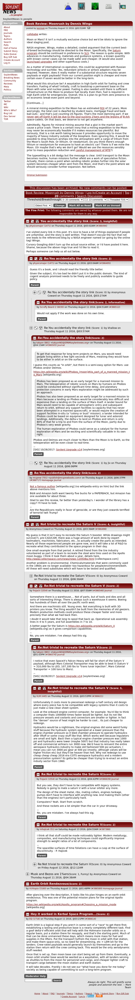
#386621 (97, 696)
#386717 (35, 480)
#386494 (101, 226)
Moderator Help (35, 976)
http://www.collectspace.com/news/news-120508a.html (60, 558)
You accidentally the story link (65, 221)
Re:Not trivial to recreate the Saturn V (61, 575)
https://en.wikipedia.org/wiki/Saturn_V (91, 625)
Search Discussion (89, 196)
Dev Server (9, 116)
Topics (7, 36)
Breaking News (12, 78)
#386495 (105, 263)
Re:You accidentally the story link (70, 258)
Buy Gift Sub (10, 57)
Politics (7, 90)
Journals (8, 33)
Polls (6, 45)
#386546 (98, 590)
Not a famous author (42, 486)
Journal (61, 345)
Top (127, 192)
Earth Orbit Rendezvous (49, 883)
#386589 (96, 888)
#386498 (101, 529)
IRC (5, 104)
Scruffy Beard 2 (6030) (52, 307)
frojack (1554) (40, 590)
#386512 (114, 307)
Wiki (6, 107)
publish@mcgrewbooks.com (65, 478)
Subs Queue (10, 54)
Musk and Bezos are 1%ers (50, 874)
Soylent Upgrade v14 (69, 449)
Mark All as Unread (108, 205)
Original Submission (37, 175)
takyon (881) (43, 343)
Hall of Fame (10, 48)
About (7, 27)
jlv (109, 463)
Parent (35, 285)
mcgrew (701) (40, 478)
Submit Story (11, 51)
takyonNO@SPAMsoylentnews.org (70, 343)
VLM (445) (41, 696)
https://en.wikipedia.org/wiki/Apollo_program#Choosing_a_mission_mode (71, 904)
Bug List (8, 113)
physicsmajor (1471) (40, 226)
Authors (8, 39)
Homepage (47, 480)
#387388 (105, 829)
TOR (6, 119)
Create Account (12, 60)
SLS (86, 53)
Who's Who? (10, 110)
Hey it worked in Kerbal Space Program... (63, 914)
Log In (7, 63)
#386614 (90, 919)
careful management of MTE (93, 150)
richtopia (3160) (37, 888)
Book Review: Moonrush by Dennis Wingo (59, 23)
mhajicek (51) (47, 829)
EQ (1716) (34, 919)
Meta (6, 87)
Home (37, 993)
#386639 (105, 779)
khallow (112, 328)
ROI (102, 108)
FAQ (6, 30)
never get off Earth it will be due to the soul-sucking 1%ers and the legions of (74, 116)
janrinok (41, 28)
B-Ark (126, 116)
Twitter (7, 101)
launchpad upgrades (39, 61)
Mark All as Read (80, 205)
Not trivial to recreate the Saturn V (68, 524)
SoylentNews (12, 10)
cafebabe (32, 34)
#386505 (51, 345)
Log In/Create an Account (104, 192)
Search (7, 42)
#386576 (51, 654)
